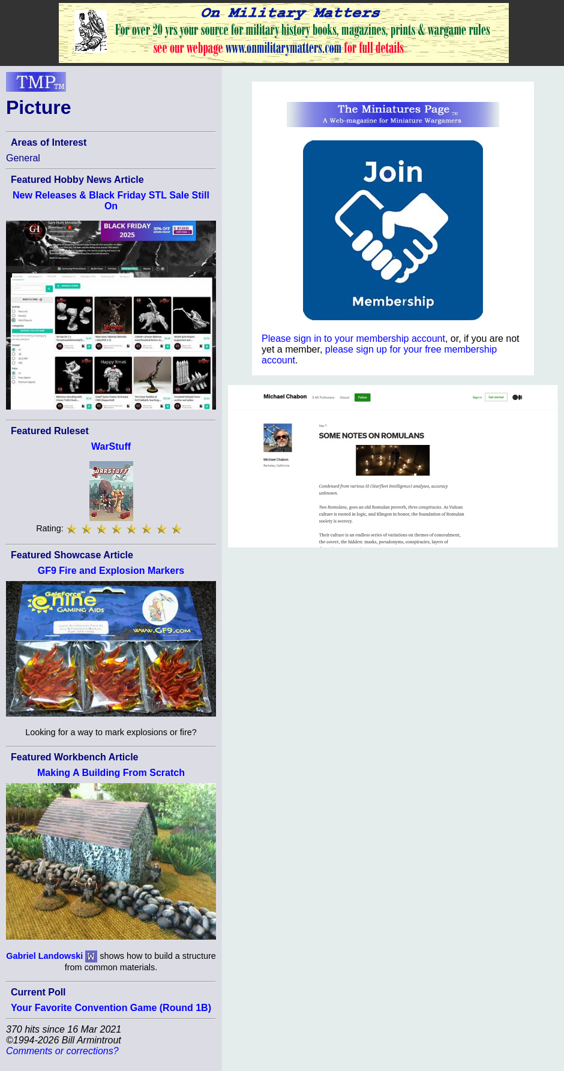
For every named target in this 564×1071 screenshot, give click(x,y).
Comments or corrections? (62, 1051)
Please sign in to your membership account (353, 338)
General (23, 158)
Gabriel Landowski (44, 956)
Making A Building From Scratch (111, 773)
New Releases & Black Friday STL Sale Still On (111, 200)
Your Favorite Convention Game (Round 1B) (111, 1008)
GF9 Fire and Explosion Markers (111, 570)
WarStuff (111, 446)
